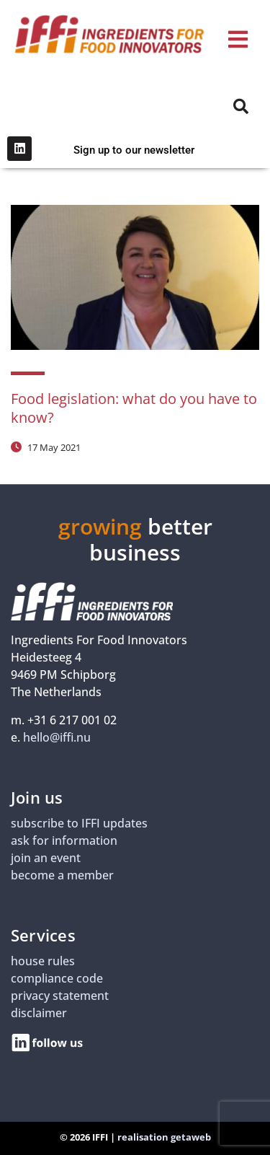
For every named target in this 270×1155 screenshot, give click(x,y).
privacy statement (60, 996)
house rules (43, 961)
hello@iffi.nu (57, 737)
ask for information (64, 840)
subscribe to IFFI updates (79, 823)
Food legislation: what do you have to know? (134, 408)
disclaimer (39, 1013)
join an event (46, 858)
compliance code (57, 978)
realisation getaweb (164, 1136)
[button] (238, 40)
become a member (62, 875)
